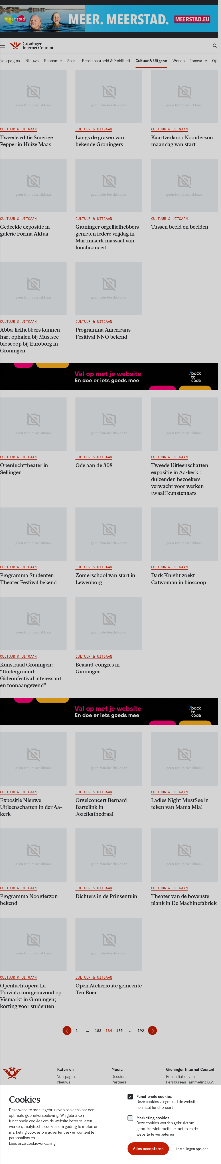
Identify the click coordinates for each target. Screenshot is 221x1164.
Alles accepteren (148, 1148)
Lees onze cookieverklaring (32, 1143)
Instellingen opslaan (192, 1148)
